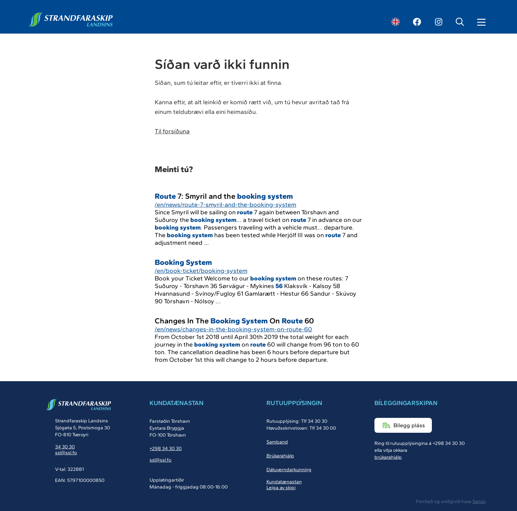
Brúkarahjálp (280, 456)
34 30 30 (65, 447)
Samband (277, 442)
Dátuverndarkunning (288, 470)
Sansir (479, 501)
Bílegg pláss (409, 425)
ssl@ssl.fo (66, 453)
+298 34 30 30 (165, 448)
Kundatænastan (284, 482)
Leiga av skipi (281, 488)
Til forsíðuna (172, 131)
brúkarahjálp (388, 457)
